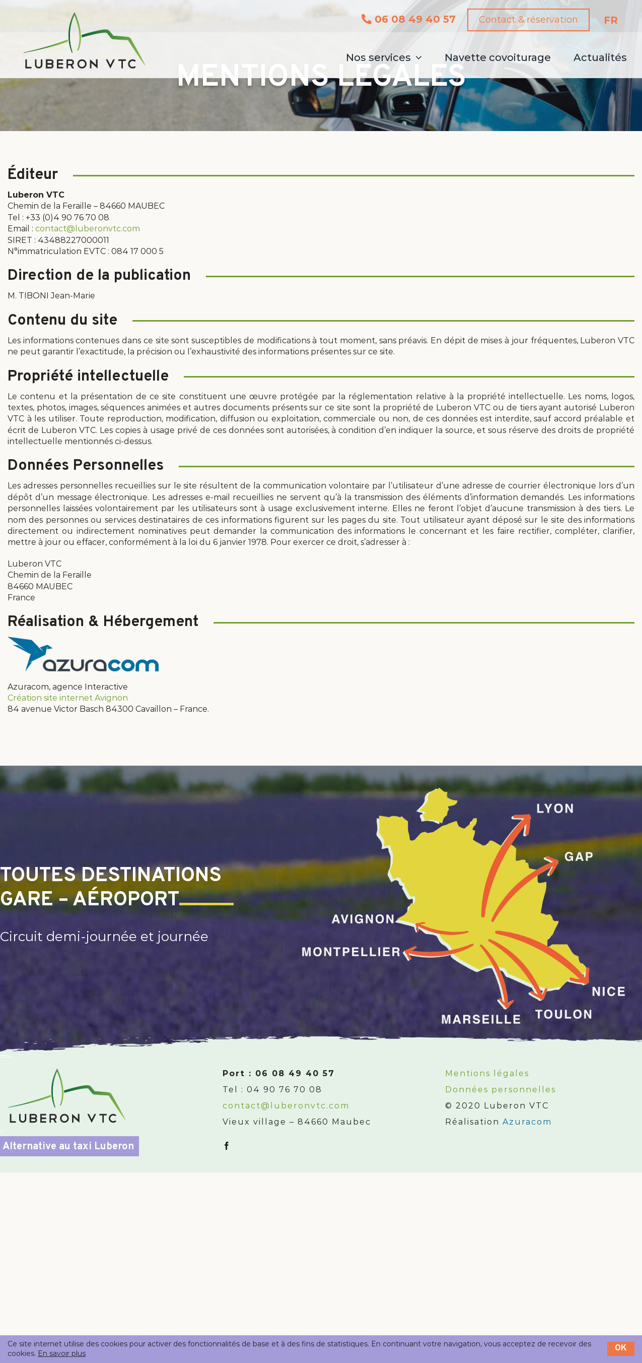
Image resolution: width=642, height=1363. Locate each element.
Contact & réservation (524, 20)
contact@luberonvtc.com (87, 228)
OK (621, 1348)
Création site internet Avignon (68, 698)
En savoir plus (62, 1353)
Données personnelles (500, 1089)
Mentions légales (487, 1073)
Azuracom (527, 1122)
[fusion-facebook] (227, 1146)
